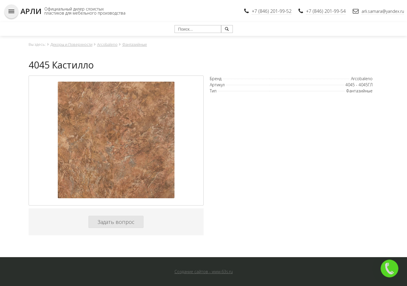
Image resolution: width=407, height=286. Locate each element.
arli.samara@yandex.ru (382, 11)
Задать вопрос (115, 221)
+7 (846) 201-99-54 (326, 11)
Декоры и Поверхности (71, 44)
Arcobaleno (107, 44)
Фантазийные (134, 44)
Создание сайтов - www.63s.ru (203, 271)
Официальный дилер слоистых (74, 9)
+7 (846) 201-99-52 (271, 11)
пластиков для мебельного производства (84, 13)
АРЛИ (30, 11)
